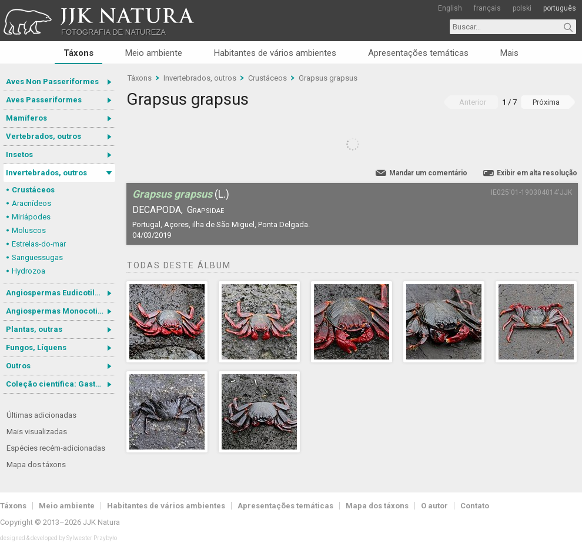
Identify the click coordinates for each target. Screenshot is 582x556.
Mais (509, 53)
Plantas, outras (34, 329)
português (559, 8)
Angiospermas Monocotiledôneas (60, 311)
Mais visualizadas (36, 431)
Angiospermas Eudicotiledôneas (60, 292)
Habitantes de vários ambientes (275, 53)
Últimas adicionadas (41, 415)
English (450, 8)
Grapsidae (205, 209)
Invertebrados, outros (46, 172)
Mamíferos (26, 118)
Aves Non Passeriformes (52, 81)
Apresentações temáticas (418, 53)
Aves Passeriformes (44, 99)
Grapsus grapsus (328, 78)
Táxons (78, 53)
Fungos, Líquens (36, 347)
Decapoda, (157, 209)
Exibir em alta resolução (537, 173)
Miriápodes (31, 216)
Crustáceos (33, 189)
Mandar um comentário (428, 173)
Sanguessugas (37, 257)
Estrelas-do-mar (39, 243)
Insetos (19, 154)
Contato (474, 505)
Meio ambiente (153, 53)
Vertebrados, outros (43, 136)
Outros (18, 365)
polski (522, 8)
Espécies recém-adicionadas (55, 448)
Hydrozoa (28, 271)
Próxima (546, 102)
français (487, 8)
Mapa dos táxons (36, 464)
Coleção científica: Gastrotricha (60, 383)
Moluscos (29, 230)
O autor (434, 505)
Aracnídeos (31, 203)
